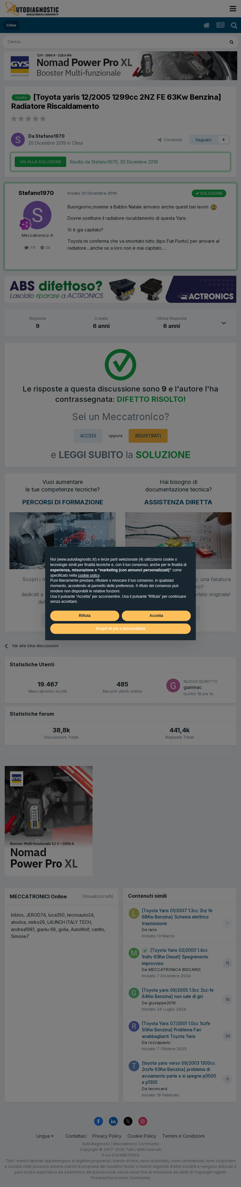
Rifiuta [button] (84, 615)
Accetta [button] (156, 615)
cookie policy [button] (88, 575)
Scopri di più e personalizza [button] (120, 628)
